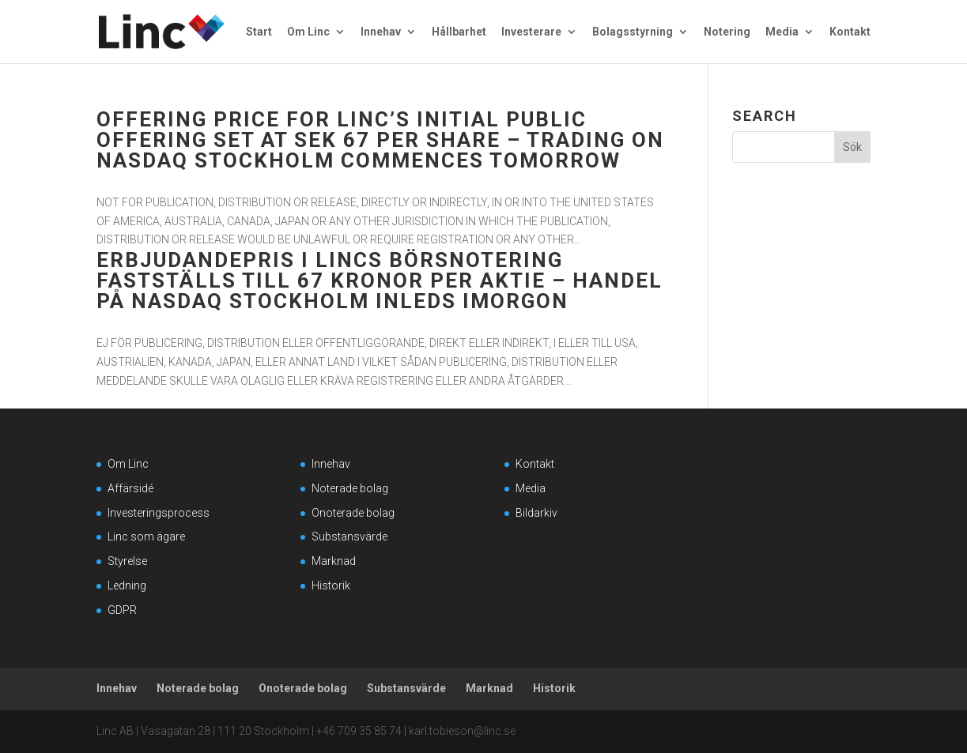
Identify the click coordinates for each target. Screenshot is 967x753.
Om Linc (308, 32)
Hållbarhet (459, 32)
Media (782, 32)
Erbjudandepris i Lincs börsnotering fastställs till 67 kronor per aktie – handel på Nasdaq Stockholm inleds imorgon (379, 280)
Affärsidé (130, 488)
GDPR (122, 610)
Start (259, 32)
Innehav (381, 32)
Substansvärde (349, 536)
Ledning (127, 585)
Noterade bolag (350, 488)
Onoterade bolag (353, 512)
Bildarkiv (536, 512)
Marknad (334, 561)
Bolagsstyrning (632, 32)
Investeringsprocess (159, 512)
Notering (727, 32)
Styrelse (127, 561)
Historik (331, 585)
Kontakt (850, 32)
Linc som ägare (146, 536)
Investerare (531, 32)
